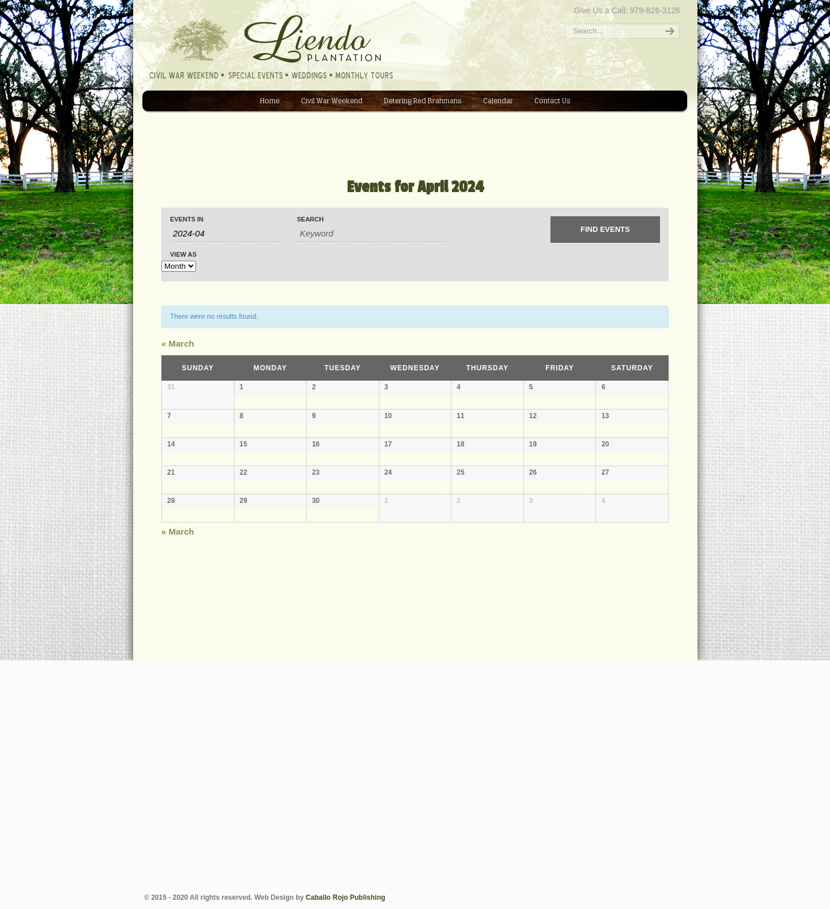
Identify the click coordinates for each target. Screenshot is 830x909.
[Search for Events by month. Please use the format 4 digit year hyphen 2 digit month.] (225, 234)
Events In (186, 219)
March (177, 343)
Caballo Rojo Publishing (345, 897)
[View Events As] (178, 266)
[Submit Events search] (605, 229)
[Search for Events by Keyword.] (372, 234)
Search (310, 219)
